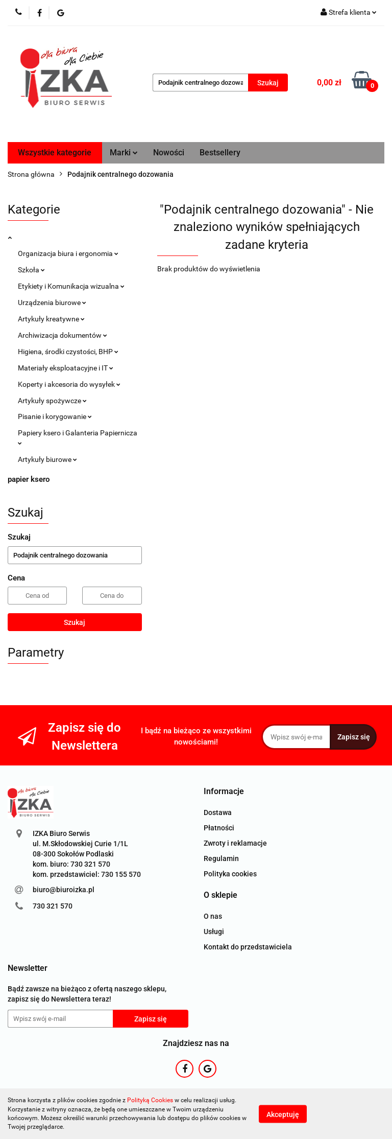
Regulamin (221, 858)
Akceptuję (282, 1114)
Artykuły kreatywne (51, 319)
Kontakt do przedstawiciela (248, 947)
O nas (213, 916)
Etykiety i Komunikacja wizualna (71, 286)
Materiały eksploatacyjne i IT (65, 368)
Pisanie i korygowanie (55, 416)
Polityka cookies (230, 874)
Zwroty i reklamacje (235, 843)
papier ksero (29, 479)
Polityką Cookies (150, 1100)
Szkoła (31, 270)
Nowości (168, 152)
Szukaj (74, 622)
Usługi (214, 931)
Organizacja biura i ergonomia (68, 253)
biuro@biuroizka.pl (63, 890)
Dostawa (218, 812)
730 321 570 (52, 906)
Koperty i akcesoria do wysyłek (69, 384)
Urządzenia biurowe (52, 302)
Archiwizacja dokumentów (62, 335)
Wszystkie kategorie (54, 152)
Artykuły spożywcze (52, 401)
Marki (124, 152)
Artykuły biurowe (47, 459)
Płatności (219, 828)
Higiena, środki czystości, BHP (68, 351)
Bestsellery (220, 152)
